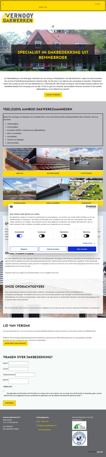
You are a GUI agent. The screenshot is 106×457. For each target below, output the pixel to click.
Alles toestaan (82, 249)
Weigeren (24, 249)
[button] (53, 94)
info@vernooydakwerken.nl (46, 426)
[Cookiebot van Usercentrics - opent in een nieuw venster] (87, 206)
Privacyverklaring (44, 430)
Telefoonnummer (9, 375)
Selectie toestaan (53, 249)
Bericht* (6, 380)
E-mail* (5, 369)
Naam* (5, 363)
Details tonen (87, 243)
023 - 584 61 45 (42, 421)
